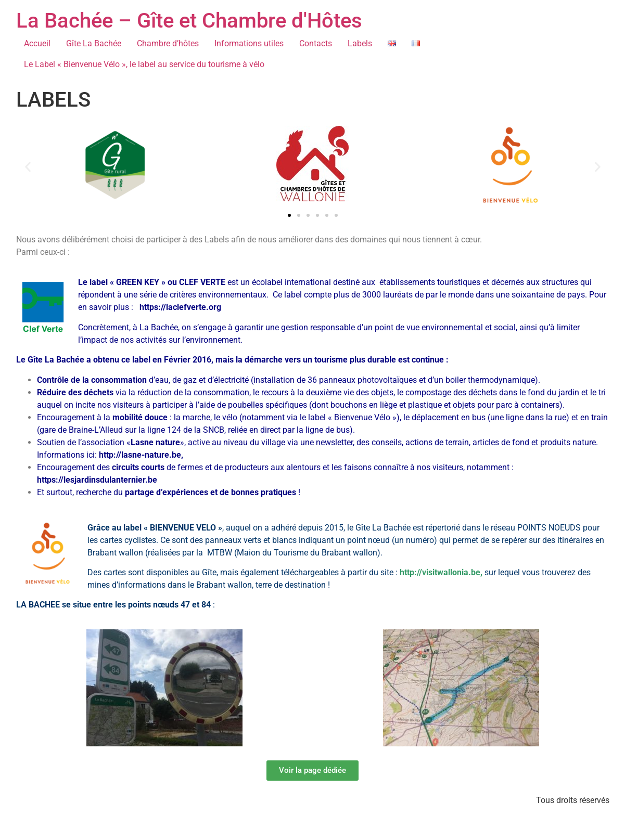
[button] (27, 166)
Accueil (37, 43)
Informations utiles (249, 43)
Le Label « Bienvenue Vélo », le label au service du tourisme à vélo (144, 64)
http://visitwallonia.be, (442, 572)
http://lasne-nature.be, (141, 455)
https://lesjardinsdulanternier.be (97, 480)
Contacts (315, 43)
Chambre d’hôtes (168, 43)
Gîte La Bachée (93, 43)
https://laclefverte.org (180, 307)
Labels (360, 43)
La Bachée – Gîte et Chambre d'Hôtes (189, 20)
